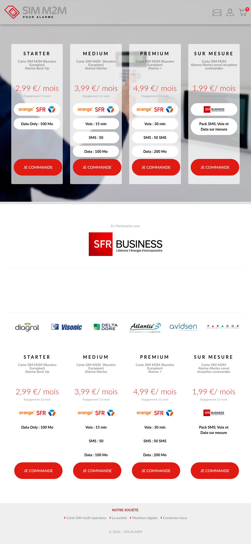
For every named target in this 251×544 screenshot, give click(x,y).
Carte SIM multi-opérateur (86, 518)
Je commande (38, 167)
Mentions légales (145, 518)
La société (119, 518)
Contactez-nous (175, 518)
